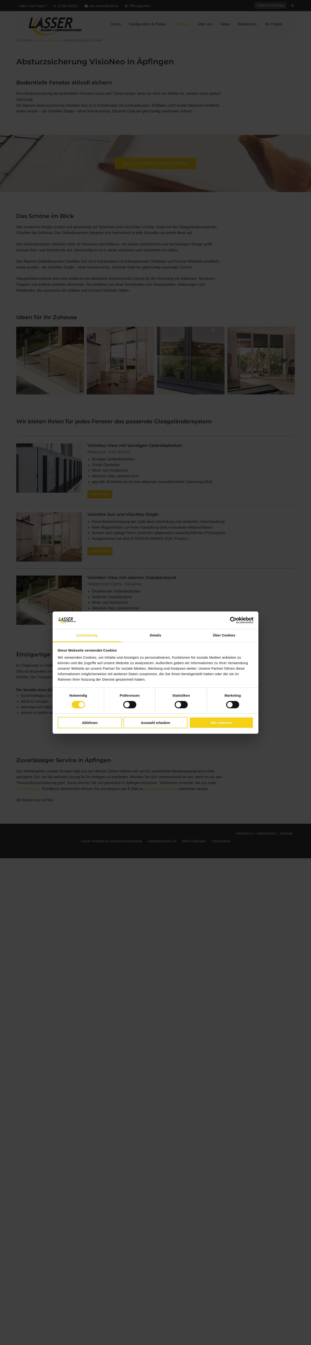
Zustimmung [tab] (87, 635)
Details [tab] (155, 635)
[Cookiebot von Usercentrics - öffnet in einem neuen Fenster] (233, 620)
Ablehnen (89, 723)
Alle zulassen (221, 723)
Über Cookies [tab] (224, 635)
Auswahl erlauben (155, 723)
